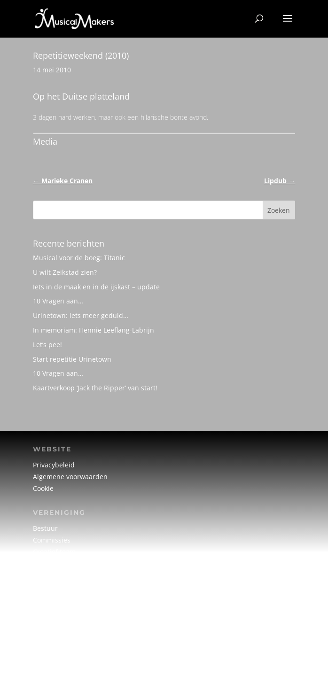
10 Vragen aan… (58, 300)
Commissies (51, 539)
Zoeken (278, 210)
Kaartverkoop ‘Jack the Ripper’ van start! (95, 387)
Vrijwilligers (51, 563)
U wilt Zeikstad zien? (65, 272)
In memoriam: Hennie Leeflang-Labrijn (93, 330)
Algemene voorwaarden (70, 476)
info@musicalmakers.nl (70, 639)
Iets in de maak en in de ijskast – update (96, 286)
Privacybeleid (54, 464)
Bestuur (45, 528)
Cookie (43, 488)
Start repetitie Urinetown (72, 359)
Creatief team (54, 551)
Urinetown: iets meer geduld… (80, 315)
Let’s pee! (47, 344)
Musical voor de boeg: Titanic (79, 257)
